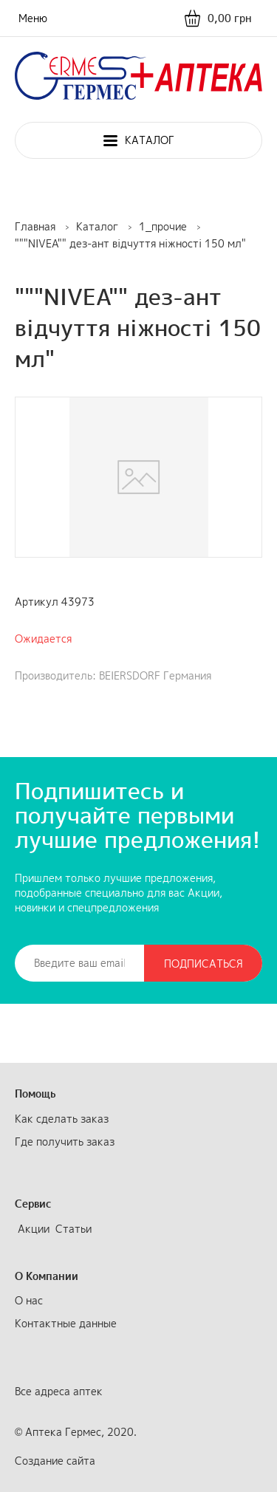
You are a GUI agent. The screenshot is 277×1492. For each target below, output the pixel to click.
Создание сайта (55, 1461)
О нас (29, 1300)
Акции (33, 1229)
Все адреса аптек (59, 1391)
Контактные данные (66, 1323)
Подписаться (203, 964)
